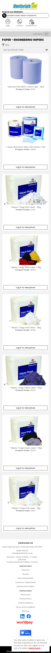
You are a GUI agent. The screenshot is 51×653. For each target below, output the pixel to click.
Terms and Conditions (25, 607)
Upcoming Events (25, 578)
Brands (25, 574)
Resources (25, 594)
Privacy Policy (26, 598)
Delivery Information (25, 586)
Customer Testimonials (25, 582)
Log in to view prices (25, 107)
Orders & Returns (25, 603)
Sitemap (25, 611)
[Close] (47, 639)
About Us (26, 570)
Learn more (34, 648)
